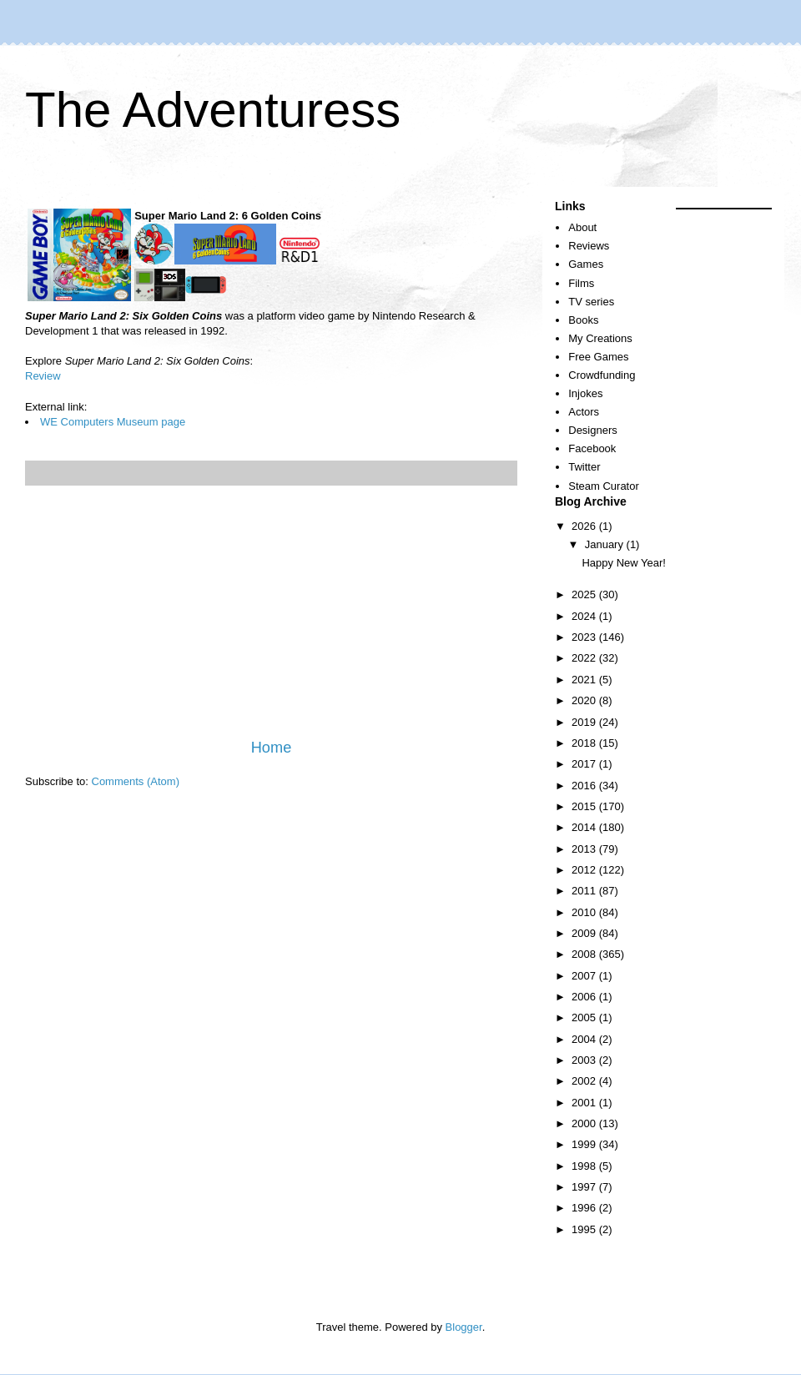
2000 (585, 1123)
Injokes (585, 393)
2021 (585, 679)
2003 (585, 1060)
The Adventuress (212, 110)
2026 (585, 526)
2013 (585, 849)
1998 (585, 1166)
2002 (585, 1081)
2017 (585, 764)
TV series (591, 301)
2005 (585, 1017)
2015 (585, 806)
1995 (585, 1229)
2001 (585, 1102)
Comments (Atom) (135, 781)
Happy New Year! (623, 563)
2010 (585, 912)
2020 (585, 700)
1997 (585, 1187)
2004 (585, 1039)
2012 (585, 870)
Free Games (598, 356)
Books (583, 320)
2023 (585, 637)
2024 (585, 616)
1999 (585, 1144)
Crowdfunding (601, 375)
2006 (585, 996)
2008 (585, 954)
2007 (585, 976)
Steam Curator (603, 486)
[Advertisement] (271, 611)
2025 (585, 594)
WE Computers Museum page (112, 422)
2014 (585, 827)
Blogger (464, 1327)
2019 (585, 722)
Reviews (588, 245)
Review (43, 376)
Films (581, 283)
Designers (592, 430)
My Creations (600, 338)
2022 (585, 658)
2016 (585, 785)
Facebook (592, 448)
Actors (583, 411)
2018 (585, 743)
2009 (585, 933)
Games (585, 264)
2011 (585, 890)
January (606, 544)
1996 (585, 1207)
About (582, 227)
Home (271, 747)
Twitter (584, 467)
